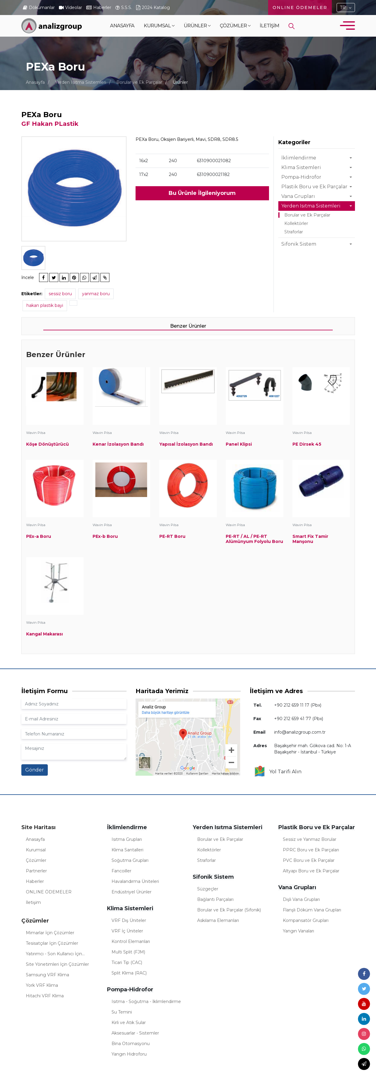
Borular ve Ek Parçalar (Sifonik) (229, 910)
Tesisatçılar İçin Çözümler (52, 943)
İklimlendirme (298, 158)
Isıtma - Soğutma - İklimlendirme (146, 1001)
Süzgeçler (207, 889)
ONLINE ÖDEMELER (300, 7)
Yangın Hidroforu (129, 1054)
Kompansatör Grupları (306, 920)
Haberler (35, 881)
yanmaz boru (96, 293)
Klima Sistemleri (301, 167)
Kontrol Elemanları (131, 941)
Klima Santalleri (127, 850)
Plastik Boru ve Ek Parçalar (314, 186)
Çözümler (235, 26)
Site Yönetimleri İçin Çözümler (57, 964)
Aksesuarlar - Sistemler (135, 1033)
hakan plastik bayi (44, 305)
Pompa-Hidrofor (301, 177)
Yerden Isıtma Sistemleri (80, 82)
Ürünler (197, 26)
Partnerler (36, 871)
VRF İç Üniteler (127, 931)
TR (343, 7)
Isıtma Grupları (127, 839)
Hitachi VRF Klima (45, 996)
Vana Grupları (298, 196)
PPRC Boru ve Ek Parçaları (311, 850)
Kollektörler (296, 223)
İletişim (269, 26)
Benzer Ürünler (188, 326)
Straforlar (293, 232)
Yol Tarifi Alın (277, 772)
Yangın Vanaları (298, 931)
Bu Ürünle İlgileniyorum (202, 193)
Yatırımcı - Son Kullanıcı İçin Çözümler (54, 954)
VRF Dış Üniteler (129, 920)
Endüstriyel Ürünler (131, 892)
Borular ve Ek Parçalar (139, 82)
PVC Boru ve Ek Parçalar (309, 860)
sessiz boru (60, 293)
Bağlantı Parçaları (215, 899)
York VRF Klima (42, 985)
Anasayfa (122, 26)
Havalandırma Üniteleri (135, 881)
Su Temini (122, 1012)
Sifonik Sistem (298, 244)
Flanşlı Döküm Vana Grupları (312, 910)
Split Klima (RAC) (129, 973)
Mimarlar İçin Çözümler (50, 932)
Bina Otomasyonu (131, 1043)
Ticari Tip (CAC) (127, 962)
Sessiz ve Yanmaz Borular (309, 839)
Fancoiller (121, 871)
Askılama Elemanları (218, 920)
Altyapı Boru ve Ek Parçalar (311, 871)
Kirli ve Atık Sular (129, 1022)
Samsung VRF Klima (47, 974)
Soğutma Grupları (130, 860)
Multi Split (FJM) (128, 952)
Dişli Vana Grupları (301, 899)
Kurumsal (159, 26)
